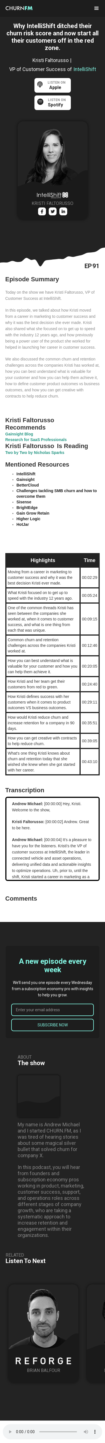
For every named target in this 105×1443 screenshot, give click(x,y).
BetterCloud (28, 485)
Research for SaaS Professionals (36, 439)
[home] (24, 8)
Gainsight (26, 479)
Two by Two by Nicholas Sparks (34, 452)
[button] (96, 8)
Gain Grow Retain (33, 513)
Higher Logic (29, 519)
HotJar (23, 524)
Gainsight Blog (19, 434)
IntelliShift (26, 474)
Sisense (24, 502)
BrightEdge (27, 507)
